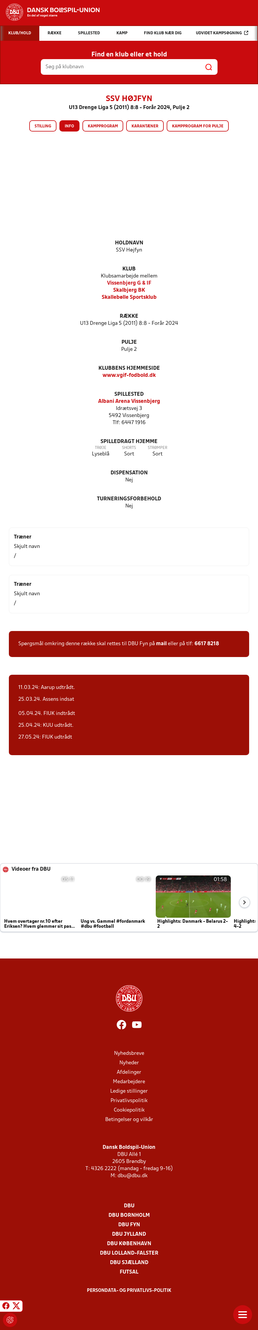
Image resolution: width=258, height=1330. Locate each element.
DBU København (129, 1243)
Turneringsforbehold (129, 499)
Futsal (129, 1272)
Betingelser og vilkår (129, 1119)
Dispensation (129, 473)
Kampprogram (103, 126)
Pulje (129, 342)
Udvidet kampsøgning (222, 33)
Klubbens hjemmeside (129, 368)
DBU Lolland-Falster (129, 1253)
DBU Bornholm (129, 1215)
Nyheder (129, 1062)
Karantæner (145, 126)
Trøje (100, 448)
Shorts (129, 448)
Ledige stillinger (129, 1091)
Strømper (157, 448)
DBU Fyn (129, 1224)
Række (129, 316)
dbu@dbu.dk (132, 1175)
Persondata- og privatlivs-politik (129, 1291)
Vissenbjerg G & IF (129, 283)
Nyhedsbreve (129, 1053)
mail (161, 643)
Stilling (43, 126)
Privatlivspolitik (129, 1100)
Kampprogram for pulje (197, 126)
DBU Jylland (129, 1234)
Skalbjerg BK (129, 290)
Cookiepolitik (129, 1110)
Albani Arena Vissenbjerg (129, 401)
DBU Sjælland (129, 1262)
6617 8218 (206, 643)
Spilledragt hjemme (129, 441)
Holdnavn (129, 243)
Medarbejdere (129, 1081)
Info (69, 126)
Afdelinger (129, 1072)
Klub (129, 269)
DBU (129, 1206)
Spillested (129, 394)
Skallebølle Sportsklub (129, 297)
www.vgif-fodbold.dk (129, 375)
